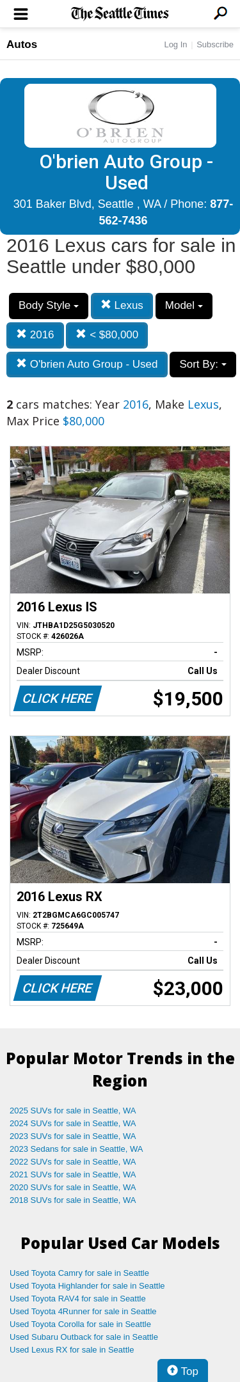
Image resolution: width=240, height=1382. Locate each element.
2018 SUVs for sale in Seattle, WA (73, 1200)
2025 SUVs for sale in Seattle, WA (73, 1110)
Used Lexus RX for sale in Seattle (72, 1350)
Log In (175, 44)
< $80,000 (107, 335)
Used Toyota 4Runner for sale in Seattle (83, 1311)
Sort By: (202, 364)
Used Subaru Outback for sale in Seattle (84, 1337)
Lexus (121, 305)
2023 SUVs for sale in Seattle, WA (73, 1136)
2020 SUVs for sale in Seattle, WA (73, 1187)
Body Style (49, 305)
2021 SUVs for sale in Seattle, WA (73, 1174)
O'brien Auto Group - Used (87, 364)
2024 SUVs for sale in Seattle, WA (73, 1123)
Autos (21, 44)
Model (184, 305)
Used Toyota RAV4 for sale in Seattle (78, 1298)
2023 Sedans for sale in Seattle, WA (76, 1149)
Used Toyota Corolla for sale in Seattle (80, 1324)
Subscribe (215, 44)
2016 (35, 335)
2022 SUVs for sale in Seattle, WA (73, 1161)
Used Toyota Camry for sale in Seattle (79, 1273)
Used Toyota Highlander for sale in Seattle (87, 1286)
